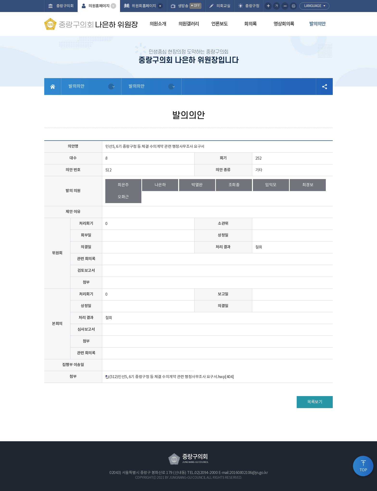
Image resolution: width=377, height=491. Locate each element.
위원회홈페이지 (144, 6)
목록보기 (314, 402)
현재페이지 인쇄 (293, 6)
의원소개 (158, 24)
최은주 (123, 185)
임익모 (270, 185)
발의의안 (317, 24)
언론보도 (219, 24)
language (312, 6)
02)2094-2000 (206, 473)
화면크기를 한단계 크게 (268, 6)
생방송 (190, 6)
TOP (363, 470)
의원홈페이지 (98, 6)
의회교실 (223, 6)
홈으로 (52, 86)
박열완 (197, 185)
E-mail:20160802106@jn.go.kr (243, 473)
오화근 (123, 197)
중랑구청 (252, 6)
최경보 (308, 185)
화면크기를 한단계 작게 (285, 6)
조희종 (234, 185)
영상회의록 (284, 24)
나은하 (160, 185)
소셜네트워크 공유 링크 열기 (324, 86)
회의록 (250, 24)
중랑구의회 (64, 6)
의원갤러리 (188, 24)
